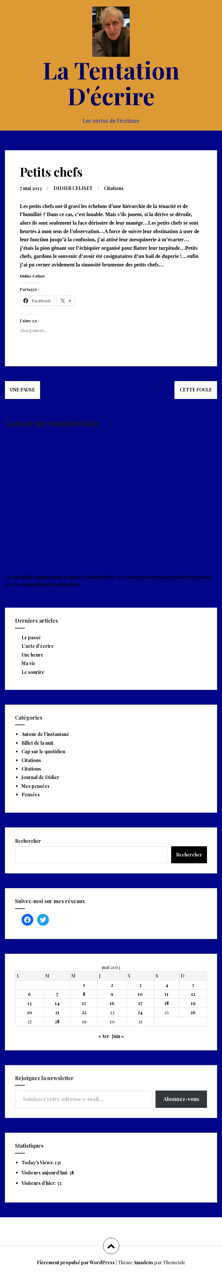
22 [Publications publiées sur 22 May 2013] (84, 1012)
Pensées (31, 794)
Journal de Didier (40, 777)
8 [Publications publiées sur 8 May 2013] (84, 994)
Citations (114, 188)
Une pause (22, 390)
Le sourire (33, 672)
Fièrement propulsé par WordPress (76, 1262)
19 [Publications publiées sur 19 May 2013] (193, 1003)
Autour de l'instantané (45, 734)
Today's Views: (38, 1162)
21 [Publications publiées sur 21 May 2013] (57, 1012)
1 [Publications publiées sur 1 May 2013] (84, 985)
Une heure (32, 655)
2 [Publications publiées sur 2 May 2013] (112, 985)
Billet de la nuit (37, 743)
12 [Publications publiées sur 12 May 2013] (193, 994)
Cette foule (196, 390)
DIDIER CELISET (73, 188)
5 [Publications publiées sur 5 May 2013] (193, 985)
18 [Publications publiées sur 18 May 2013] (166, 1003)
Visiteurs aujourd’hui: (45, 1173)
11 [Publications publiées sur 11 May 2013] (167, 994)
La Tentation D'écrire (111, 82)
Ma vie (29, 663)
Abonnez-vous (181, 1098)
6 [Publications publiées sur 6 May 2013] (29, 994)
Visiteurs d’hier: (39, 1183)
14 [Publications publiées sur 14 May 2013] (57, 1003)
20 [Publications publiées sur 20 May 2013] (29, 1012)
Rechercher (28, 841)
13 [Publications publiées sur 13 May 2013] (29, 1003)
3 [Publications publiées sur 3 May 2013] (140, 985)
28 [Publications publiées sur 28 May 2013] (57, 1021)
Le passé (31, 637)
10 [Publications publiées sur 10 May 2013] (140, 994)
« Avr (103, 1036)
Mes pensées (36, 786)
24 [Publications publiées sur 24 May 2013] (140, 1012)
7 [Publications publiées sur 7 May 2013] (57, 994)
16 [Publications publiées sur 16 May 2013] (112, 1003)
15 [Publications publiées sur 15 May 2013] (84, 1003)
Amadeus (143, 1262)
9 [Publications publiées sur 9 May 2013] (112, 994)
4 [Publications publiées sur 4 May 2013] (166, 985)
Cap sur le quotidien (43, 751)
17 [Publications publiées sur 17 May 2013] (140, 1003)
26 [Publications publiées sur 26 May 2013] (193, 1012)
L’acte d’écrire (38, 646)
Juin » (118, 1036)
